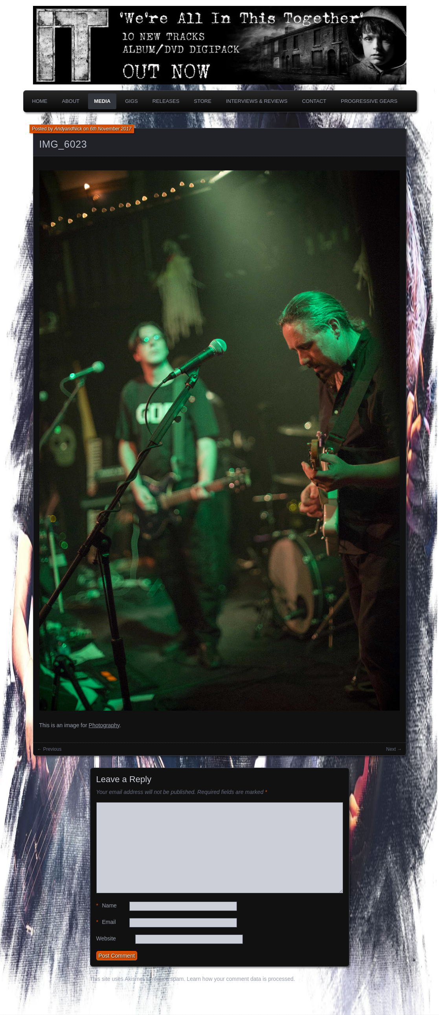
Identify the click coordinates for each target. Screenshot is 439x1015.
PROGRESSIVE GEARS (369, 101)
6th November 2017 (110, 129)
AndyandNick (68, 129)
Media (102, 101)
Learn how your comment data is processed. (241, 979)
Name (106, 906)
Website (106, 938)
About (71, 101)
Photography (104, 725)
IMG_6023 (63, 144)
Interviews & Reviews (257, 101)
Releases (166, 101)
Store (202, 101)
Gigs (131, 101)
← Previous (49, 749)
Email (106, 922)
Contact (314, 101)
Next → (394, 749)
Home (40, 101)
